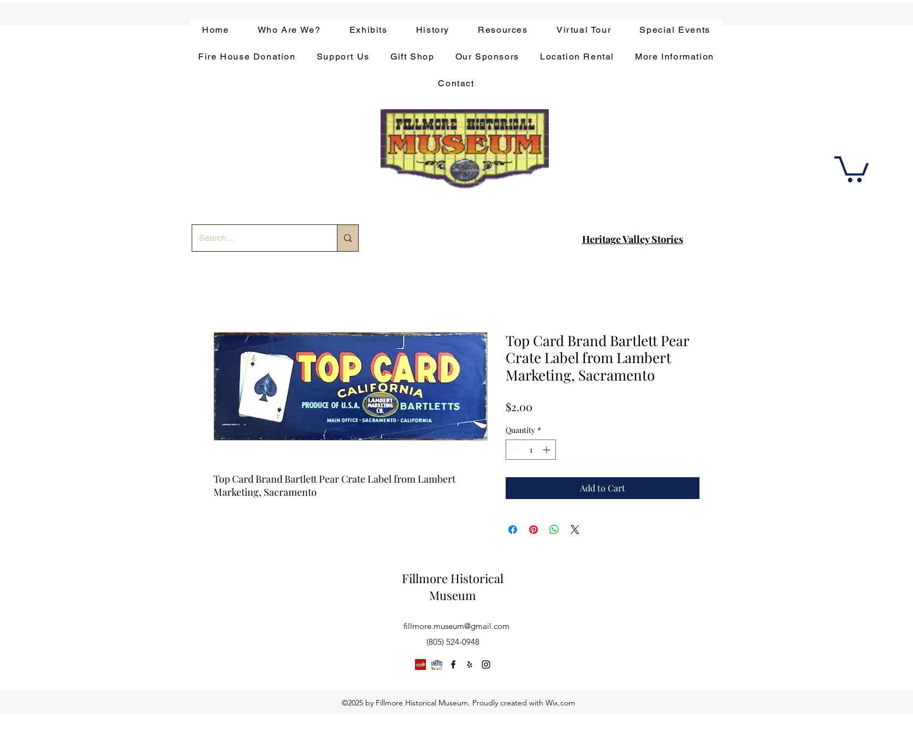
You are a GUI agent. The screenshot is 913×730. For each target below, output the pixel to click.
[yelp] (469, 664)
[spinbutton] (531, 449)
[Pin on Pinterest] (533, 529)
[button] (851, 167)
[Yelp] (420, 664)
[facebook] (453, 664)
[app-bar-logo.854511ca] (436, 664)
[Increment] (547, 449)
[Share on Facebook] (512, 529)
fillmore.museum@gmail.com (456, 626)
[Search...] (256, 238)
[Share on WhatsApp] (554, 529)
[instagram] (486, 664)
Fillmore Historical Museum (452, 586)
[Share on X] (575, 529)
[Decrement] (514, 449)
